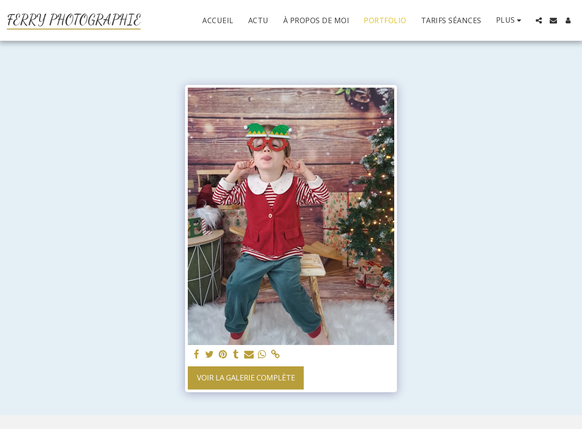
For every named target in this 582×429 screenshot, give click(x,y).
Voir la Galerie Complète (246, 377)
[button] (539, 20)
